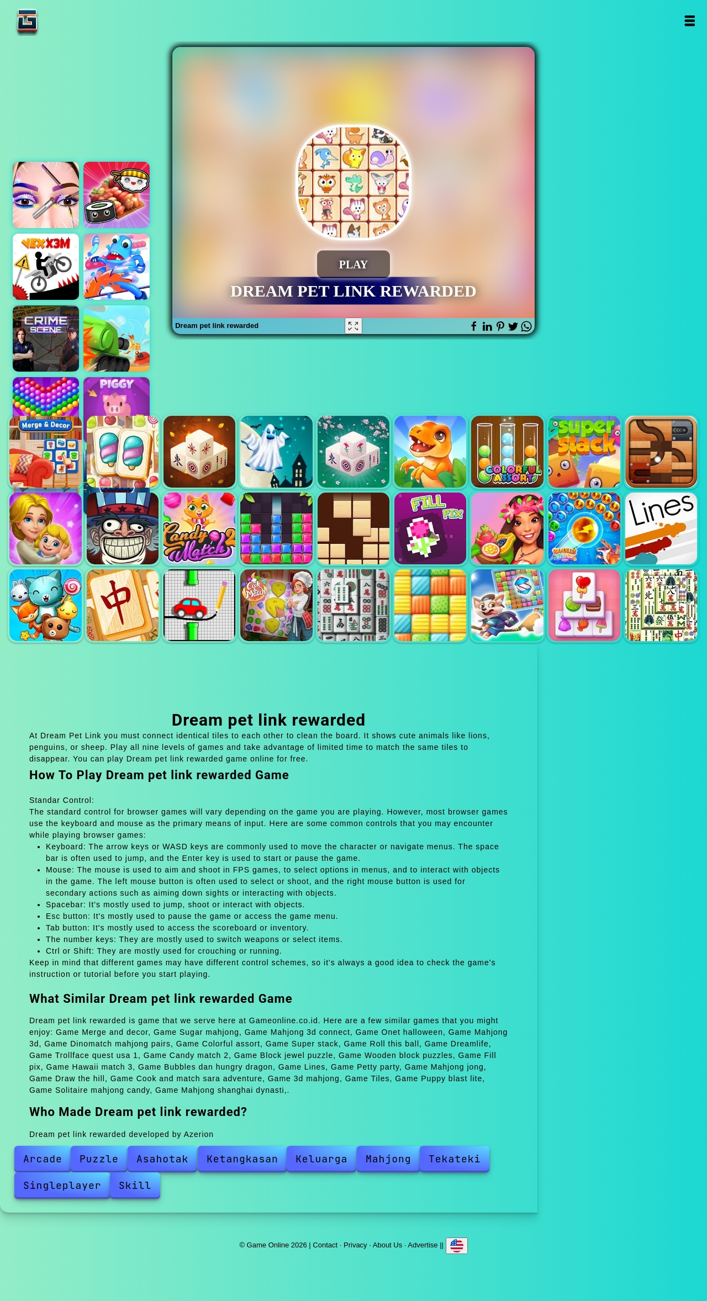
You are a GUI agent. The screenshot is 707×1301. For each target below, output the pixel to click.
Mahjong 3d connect (199, 452)
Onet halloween (276, 452)
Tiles (430, 605)
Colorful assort (507, 452)
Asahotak (162, 1158)
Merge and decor (45, 452)
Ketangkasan (242, 1158)
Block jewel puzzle (276, 528)
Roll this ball (661, 452)
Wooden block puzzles (353, 528)
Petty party (45, 605)
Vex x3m (46, 267)
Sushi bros (116, 195)
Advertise (422, 1245)
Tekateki (455, 1158)
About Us (387, 1245)
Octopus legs (116, 267)
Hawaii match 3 (507, 528)
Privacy (355, 1245)
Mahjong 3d (353, 452)
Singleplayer (62, 1185)
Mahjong (388, 1158)
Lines (661, 528)
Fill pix (430, 528)
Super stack (584, 452)
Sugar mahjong (123, 452)
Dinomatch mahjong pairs (430, 452)
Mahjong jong (123, 605)
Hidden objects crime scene (46, 338)
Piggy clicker (116, 410)
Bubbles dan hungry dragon (584, 528)
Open (689, 20)
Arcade (42, 1158)
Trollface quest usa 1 (123, 528)
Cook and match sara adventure (276, 605)
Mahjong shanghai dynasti (661, 605)
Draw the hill (199, 605)
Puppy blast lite (507, 605)
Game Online (62, 20)
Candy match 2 (199, 528)
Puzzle (99, 1158)
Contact (325, 1245)
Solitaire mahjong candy (584, 605)
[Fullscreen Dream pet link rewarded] (353, 326)
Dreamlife (45, 528)
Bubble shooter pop (46, 410)
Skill (135, 1185)
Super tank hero (116, 338)
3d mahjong (353, 605)
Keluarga (321, 1158)
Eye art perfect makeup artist (46, 195)
